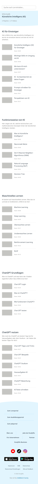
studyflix (21, 2)
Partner (30, 438)
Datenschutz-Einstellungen (12, 469)
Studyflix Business (19, 442)
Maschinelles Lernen (12, 195)
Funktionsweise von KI (13, 119)
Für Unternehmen (11, 438)
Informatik (6, 14)
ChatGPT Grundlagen (12, 272)
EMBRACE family (22, 478)
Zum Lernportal (11, 411)
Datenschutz (26, 466)
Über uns (8, 433)
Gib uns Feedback (28, 469)
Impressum (11, 466)
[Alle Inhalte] (3, 2)
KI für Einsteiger (10, 31)
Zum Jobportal (10, 424)
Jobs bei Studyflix (27, 433)
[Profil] (35, 2)
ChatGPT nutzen (10, 332)
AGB (18, 466)
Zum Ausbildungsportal (14, 417)
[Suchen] (33, 7)
